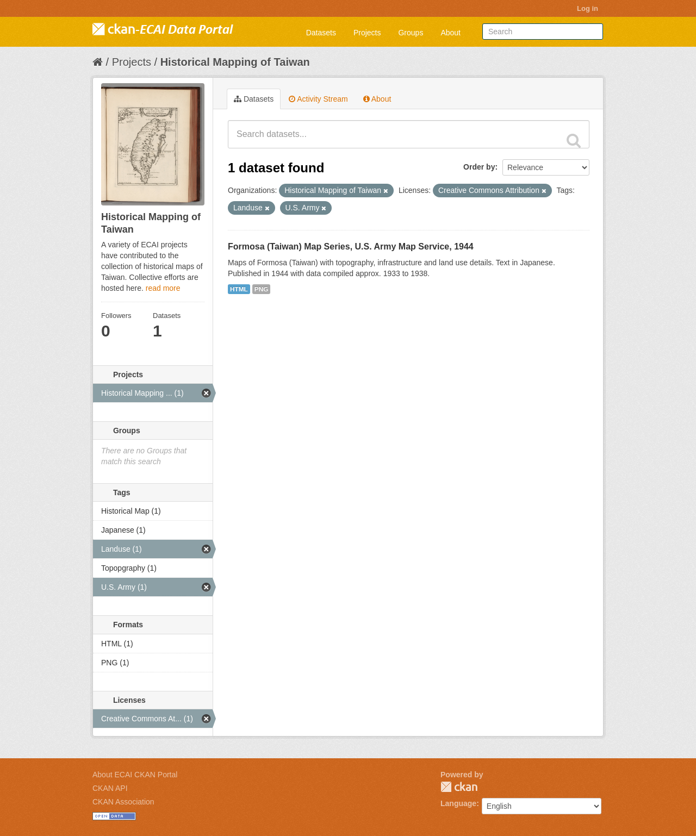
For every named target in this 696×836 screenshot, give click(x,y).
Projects (367, 32)
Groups (410, 32)
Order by (479, 167)
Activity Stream (318, 99)
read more (163, 288)
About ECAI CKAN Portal (134, 774)
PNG (261, 289)
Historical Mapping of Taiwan (235, 62)
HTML (239, 289)
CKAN (458, 787)
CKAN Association (123, 801)
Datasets (321, 32)
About (450, 32)
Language (458, 803)
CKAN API (110, 788)
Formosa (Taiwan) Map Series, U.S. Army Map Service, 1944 (351, 246)
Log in (587, 8)
